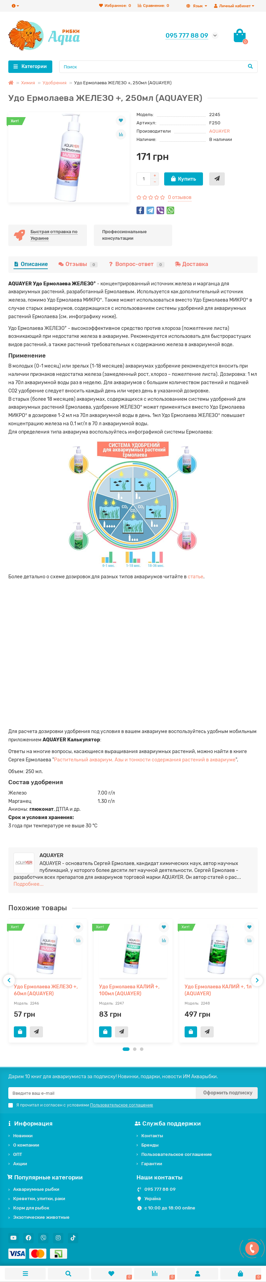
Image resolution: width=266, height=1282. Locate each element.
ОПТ (17, 1154)
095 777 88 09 (160, 1189)
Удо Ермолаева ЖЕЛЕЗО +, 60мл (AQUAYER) (46, 990)
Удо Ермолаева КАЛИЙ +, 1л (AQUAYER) (218, 990)
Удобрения (54, 82)
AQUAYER (219, 131)
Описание (31, 264)
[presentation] (9, 980)
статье (195, 577)
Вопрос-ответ (136, 264)
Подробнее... (29, 884)
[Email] (102, 1093)
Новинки (23, 1135)
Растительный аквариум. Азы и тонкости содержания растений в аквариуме (145, 760)
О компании (26, 1145)
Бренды (150, 1145)
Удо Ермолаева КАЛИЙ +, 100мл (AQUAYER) (129, 990)
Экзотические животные (41, 1217)
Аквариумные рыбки (36, 1189)
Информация (30, 1123)
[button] (126, 1049)
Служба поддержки (168, 1123)
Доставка (191, 264)
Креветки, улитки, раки (39, 1198)
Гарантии (151, 1163)
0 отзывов (180, 197)
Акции (20, 1163)
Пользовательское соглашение (176, 1154)
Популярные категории (45, 1177)
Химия (28, 82)
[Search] (158, 66)
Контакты (152, 1135)
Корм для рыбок (31, 1207)
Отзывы (78, 264)
